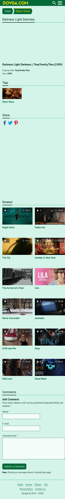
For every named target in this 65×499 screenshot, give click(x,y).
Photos (38, 484)
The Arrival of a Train (13, 288)
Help (37, 348)
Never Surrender (11, 318)
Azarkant (39, 318)
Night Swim (8, 227)
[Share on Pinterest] (16, 122)
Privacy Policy (26, 488)
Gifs (46, 484)
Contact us (40, 488)
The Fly (6, 257)
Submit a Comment (14, 466)
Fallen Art (40, 227)
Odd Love (7, 378)
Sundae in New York (45, 257)
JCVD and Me (9, 348)
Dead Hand (40, 378)
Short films (23, 11)
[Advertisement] (32, 164)
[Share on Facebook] (5, 122)
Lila (37, 288)
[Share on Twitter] (11, 122)
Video (8, 11)
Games (28, 484)
